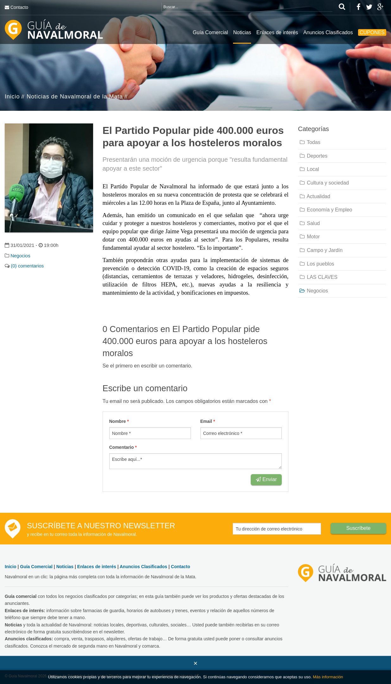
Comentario (123, 447)
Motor (309, 236)
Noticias (242, 32)
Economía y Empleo (325, 209)
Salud (309, 223)
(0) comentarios (27, 265)
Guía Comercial (210, 32)
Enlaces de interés (277, 32)
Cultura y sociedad (324, 182)
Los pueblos (316, 264)
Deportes (313, 156)
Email (207, 421)
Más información (328, 677)
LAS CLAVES (318, 277)
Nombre (119, 421)
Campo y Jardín (321, 250)
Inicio (12, 96)
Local (309, 169)
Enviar (266, 479)
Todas (309, 142)
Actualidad (314, 196)
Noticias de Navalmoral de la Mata (75, 96)
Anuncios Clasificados (328, 32)
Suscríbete (358, 528)
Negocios (20, 255)
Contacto (19, 7)
